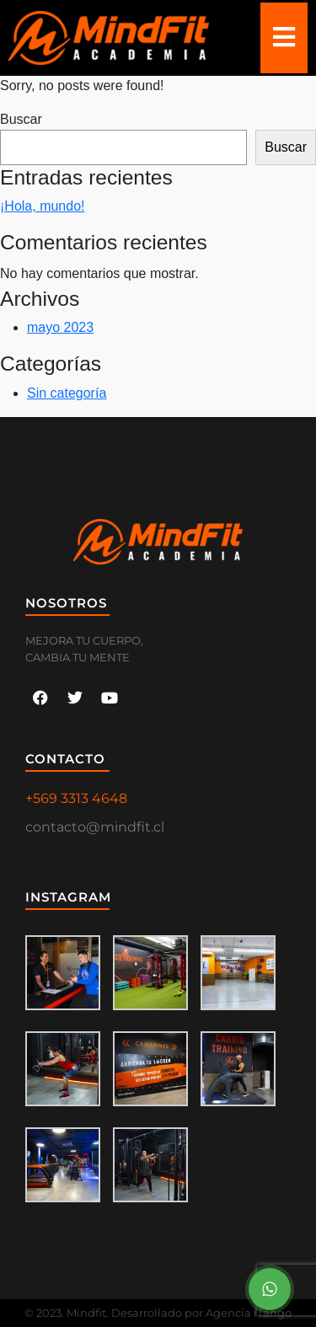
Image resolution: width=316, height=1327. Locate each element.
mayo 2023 (60, 327)
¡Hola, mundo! (42, 206)
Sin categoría (66, 393)
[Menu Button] (270, 1289)
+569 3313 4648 (76, 798)
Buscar (21, 119)
